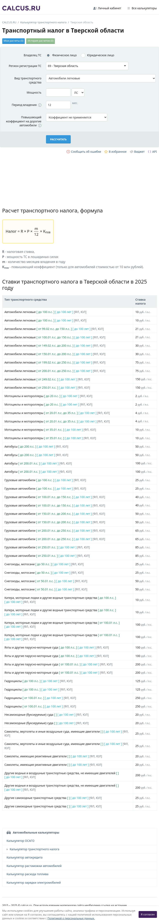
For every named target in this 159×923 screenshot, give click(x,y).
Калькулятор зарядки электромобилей (34, 882)
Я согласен (148, 914)
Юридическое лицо (100, 55)
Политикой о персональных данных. (71, 918)
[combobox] (87, 66)
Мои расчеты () (14, 40)
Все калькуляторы (142, 8)
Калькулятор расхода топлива (27, 874)
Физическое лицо (64, 55)
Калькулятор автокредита (24, 857)
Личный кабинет (107, 8)
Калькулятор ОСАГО (20, 841)
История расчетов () (40, 40)
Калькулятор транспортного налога (34, 849)
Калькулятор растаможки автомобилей (34, 866)
